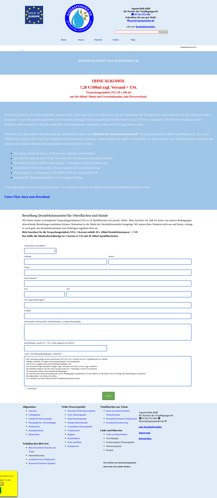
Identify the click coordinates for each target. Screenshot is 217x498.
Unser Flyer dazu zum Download (27, 197)
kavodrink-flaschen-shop (117, 422)
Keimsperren (73, 446)
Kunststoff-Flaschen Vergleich (42, 463)
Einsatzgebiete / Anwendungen (42, 422)
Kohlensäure (34, 426)
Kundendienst (74, 438)
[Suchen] (137, 32)
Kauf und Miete (75, 442)
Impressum (144, 433)
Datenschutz (34, 434)
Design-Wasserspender (78, 422)
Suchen (163, 31)
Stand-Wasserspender (77, 418)
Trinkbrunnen (74, 430)
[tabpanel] (79, 17)
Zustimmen (32, 388)
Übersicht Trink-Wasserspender (81, 411)
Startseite (33, 411)
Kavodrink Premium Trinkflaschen (121, 418)
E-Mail (27, 311)
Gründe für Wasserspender (40, 418)
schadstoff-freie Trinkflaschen (42, 459)
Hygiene (71, 434)
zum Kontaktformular (150, 427)
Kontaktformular (36, 430)
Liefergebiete (34, 415)
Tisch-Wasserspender (77, 415)
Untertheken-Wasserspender (80, 426)
